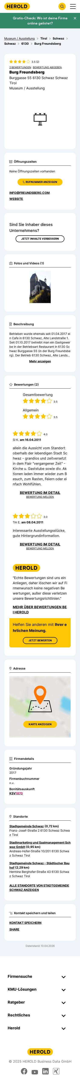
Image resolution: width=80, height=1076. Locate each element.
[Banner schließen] (74, 18)
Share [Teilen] (14, 929)
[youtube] (35, 1071)
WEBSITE (16, 199)
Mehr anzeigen (40, 361)
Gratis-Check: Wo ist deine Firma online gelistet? (40, 20)
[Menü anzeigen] (73, 6)
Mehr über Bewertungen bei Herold (40, 609)
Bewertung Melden (40, 496)
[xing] (56, 1071)
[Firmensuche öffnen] (62, 6)
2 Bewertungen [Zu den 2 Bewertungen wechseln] (20, 67)
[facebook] (24, 1071)
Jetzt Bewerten (40, 640)
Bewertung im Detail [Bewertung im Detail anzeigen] (40, 492)
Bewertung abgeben (47, 67)
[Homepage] (17, 6)
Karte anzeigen (40, 724)
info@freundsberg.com (29, 193)
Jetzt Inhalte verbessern (40, 238)
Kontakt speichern (25, 922)
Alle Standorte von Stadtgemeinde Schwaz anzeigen (39, 888)
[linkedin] (45, 1071)
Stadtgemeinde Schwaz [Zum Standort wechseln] (26, 826)
